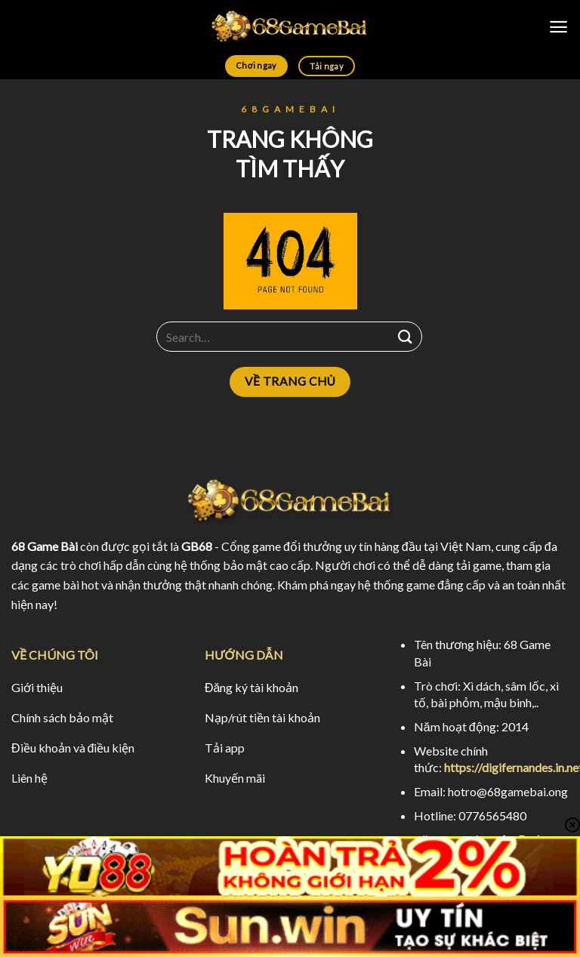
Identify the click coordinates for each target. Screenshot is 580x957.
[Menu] (558, 27)
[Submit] (405, 337)
